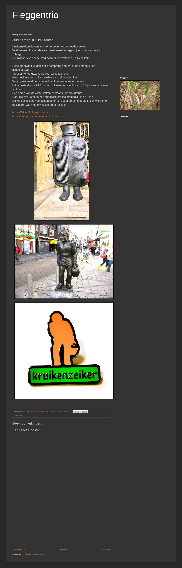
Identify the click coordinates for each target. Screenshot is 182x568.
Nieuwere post (19, 550)
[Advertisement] (62, 523)
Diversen (22, 415)
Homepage (62, 550)
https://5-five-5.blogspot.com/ (30, 112)
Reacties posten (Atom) (34, 554)
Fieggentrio (35, 15)
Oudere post (105, 550)
